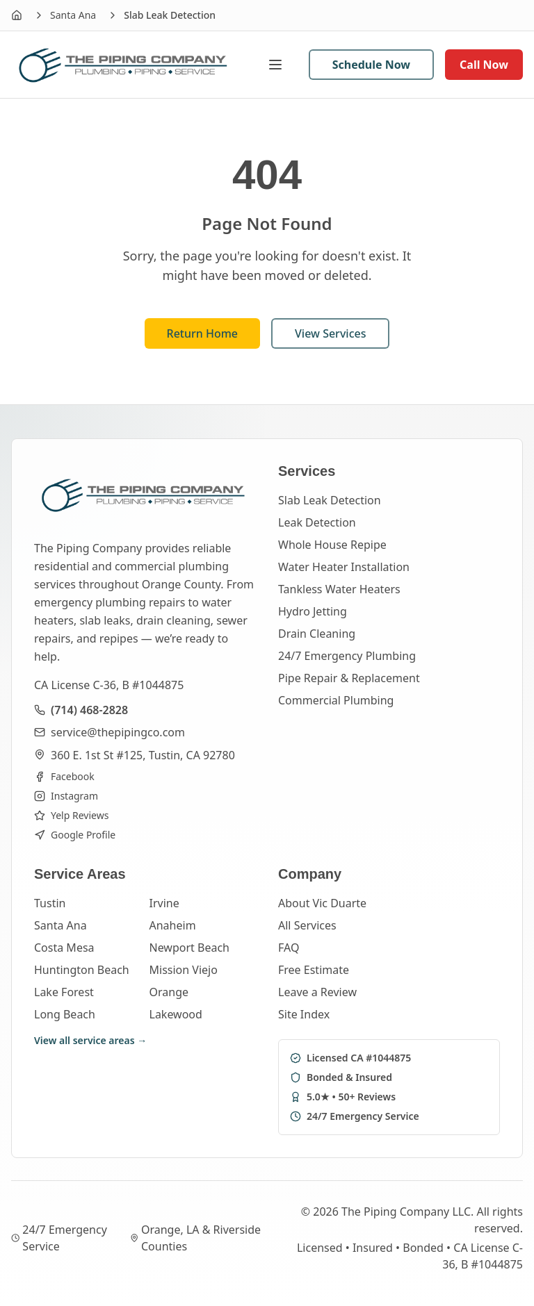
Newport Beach (189, 947)
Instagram (66, 795)
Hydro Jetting (312, 611)
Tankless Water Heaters (339, 589)
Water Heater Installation (344, 567)
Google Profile (74, 834)
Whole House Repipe (332, 544)
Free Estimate (313, 969)
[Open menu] (282, 64)
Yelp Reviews (71, 815)
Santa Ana (73, 15)
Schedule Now (371, 64)
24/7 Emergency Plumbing (347, 655)
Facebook (64, 776)
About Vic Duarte (322, 903)
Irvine (164, 903)
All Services (307, 925)
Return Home (202, 333)
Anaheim (172, 925)
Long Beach (64, 1014)
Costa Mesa (64, 947)
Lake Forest (64, 992)
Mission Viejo (183, 969)
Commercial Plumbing (336, 700)
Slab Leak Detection (329, 500)
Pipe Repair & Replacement (349, 678)
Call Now (484, 64)
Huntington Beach (81, 969)
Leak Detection (317, 522)
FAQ (288, 947)
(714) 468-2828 (89, 710)
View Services (330, 333)
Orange (169, 992)
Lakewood (175, 1014)
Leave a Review (317, 992)
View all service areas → (90, 1040)
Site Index (304, 1014)
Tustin (49, 903)
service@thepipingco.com (118, 732)
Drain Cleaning (316, 633)
